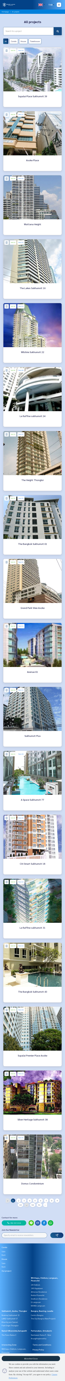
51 (39, 1205)
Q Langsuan (36, 1302)
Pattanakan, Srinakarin (41, 1330)
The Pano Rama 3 (9, 1335)
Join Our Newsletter (10, 1230)
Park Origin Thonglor (10, 1325)
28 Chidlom (35, 1285)
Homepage (5, 12)
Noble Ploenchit (37, 1295)
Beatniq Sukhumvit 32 (11, 1315)
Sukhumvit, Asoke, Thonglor (14, 1311)
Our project (6, 1271)
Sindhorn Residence (39, 1298)
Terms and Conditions (42, 1344)
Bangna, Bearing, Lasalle (42, 1311)
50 (33, 1205)
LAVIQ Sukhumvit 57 (10, 1318)
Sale (3, 1251)
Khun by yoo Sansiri (10, 1322)
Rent (4, 1255)
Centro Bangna (37, 1315)
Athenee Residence (39, 1292)
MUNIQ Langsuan (38, 1305)
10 (20, 1205)
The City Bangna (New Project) (43, 1318)
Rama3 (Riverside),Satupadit (14, 1330)
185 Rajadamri (37, 1288)
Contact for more (9, 1217)
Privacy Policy (38, 1349)
